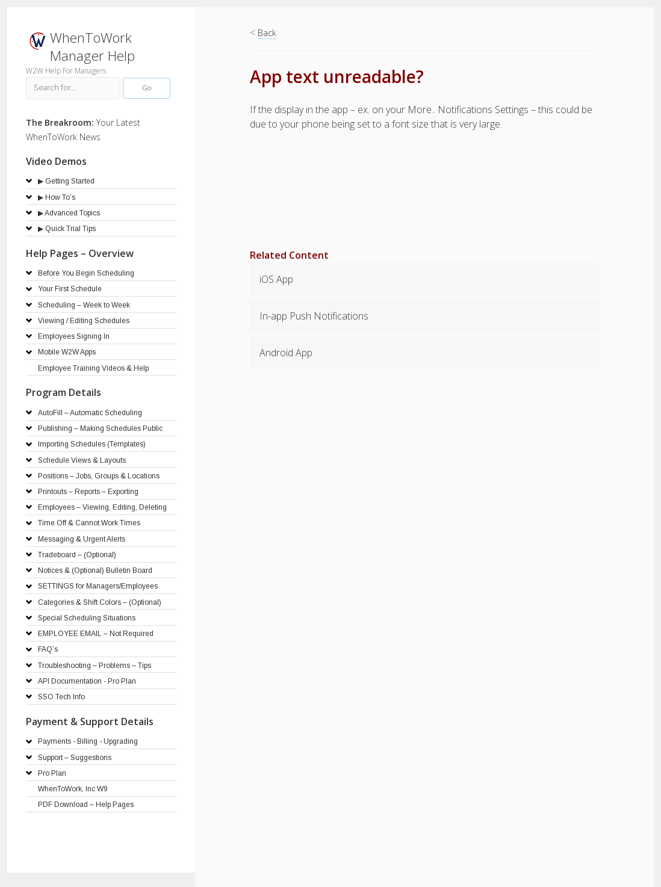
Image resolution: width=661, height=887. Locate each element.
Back (267, 33)
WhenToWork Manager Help (92, 46)
